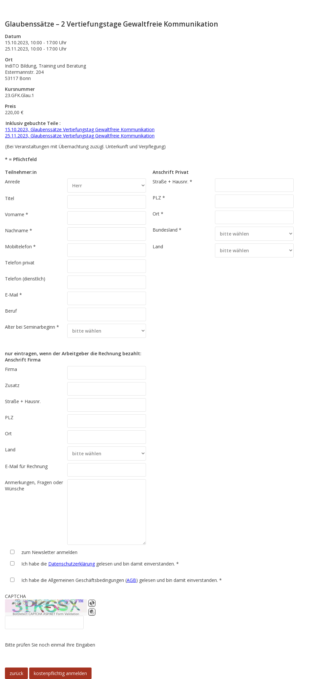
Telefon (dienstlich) (25, 279)
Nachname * (18, 230)
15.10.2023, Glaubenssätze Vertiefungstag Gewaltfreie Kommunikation (80, 129)
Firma (11, 369)
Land (158, 246)
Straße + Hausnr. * (172, 181)
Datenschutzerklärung (71, 564)
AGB (131, 580)
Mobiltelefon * (20, 246)
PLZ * (159, 198)
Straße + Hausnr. (23, 401)
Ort (8, 433)
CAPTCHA (15, 596)
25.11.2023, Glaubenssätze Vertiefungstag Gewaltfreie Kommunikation (80, 136)
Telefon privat (19, 262)
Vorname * (16, 214)
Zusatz (12, 385)
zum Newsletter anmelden (49, 552)
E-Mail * (13, 295)
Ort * (158, 214)
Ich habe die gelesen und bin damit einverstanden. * (100, 564)
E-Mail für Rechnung (26, 466)
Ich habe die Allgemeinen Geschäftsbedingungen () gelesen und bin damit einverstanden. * (121, 580)
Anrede (12, 181)
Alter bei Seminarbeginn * (32, 327)
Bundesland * (167, 230)
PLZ (9, 417)
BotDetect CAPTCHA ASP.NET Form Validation (46, 614)
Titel (9, 198)
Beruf (11, 311)
